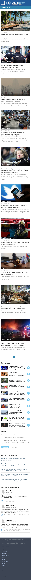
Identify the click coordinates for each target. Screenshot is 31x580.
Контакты (4, 572)
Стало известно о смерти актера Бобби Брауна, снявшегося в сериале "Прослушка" (14, 480)
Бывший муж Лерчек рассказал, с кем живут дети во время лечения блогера (14, 464)
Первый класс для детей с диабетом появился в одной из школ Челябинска (13, 307)
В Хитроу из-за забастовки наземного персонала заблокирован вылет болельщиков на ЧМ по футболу (13, 134)
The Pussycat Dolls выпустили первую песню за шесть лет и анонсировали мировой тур (14, 470)
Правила (4, 569)
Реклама (4, 574)
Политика (4, 551)
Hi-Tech (3, 563)
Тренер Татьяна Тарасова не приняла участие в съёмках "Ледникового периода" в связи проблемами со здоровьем (15, 170)
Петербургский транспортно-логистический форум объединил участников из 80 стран (17, 530)
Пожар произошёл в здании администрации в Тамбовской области (15, 243)
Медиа (3, 565)
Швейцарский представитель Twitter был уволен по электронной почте (14, 206)
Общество (4, 559)
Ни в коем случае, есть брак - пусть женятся (14, 440)
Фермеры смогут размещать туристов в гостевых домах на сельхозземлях (16, 500)
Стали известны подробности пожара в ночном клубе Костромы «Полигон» (13, 344)
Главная (4, 549)
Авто (3, 567)
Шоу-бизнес (5, 561)
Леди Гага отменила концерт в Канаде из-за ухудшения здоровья (13, 459)
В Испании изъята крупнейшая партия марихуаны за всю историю (12, 66)
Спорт (3, 557)
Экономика (4, 553)
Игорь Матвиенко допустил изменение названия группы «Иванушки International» (14, 475)
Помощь (4, 576)
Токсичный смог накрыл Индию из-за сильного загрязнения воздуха (13, 100)
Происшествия (5, 555)
